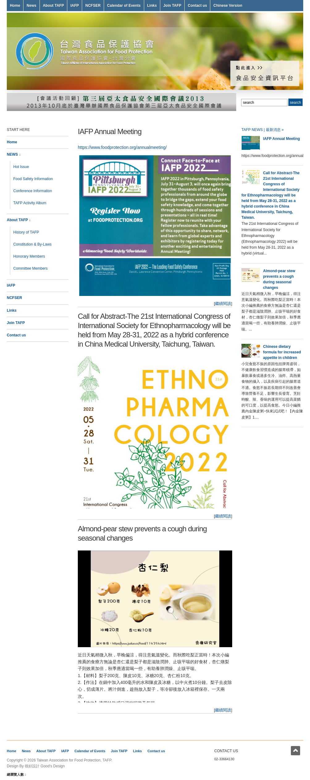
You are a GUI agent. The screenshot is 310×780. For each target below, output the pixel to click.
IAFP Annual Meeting (109, 131)
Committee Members (30, 268)
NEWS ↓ (14, 154)
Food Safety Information (33, 179)
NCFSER (92, 5)
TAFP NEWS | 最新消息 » (262, 130)
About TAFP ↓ (19, 220)
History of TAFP (26, 232)
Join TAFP (172, 5)
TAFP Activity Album (29, 203)
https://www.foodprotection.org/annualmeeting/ (122, 147)
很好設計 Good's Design (45, 766)
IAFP (74, 5)
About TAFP (53, 5)
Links (152, 5)
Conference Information (32, 191)
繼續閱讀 (223, 303)
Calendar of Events (124, 5)
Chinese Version (227, 5)
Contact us (197, 5)
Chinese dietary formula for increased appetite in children (282, 352)
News (31, 5)
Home (15, 5)
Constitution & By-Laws (32, 244)
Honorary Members (29, 256)
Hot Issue (21, 167)
